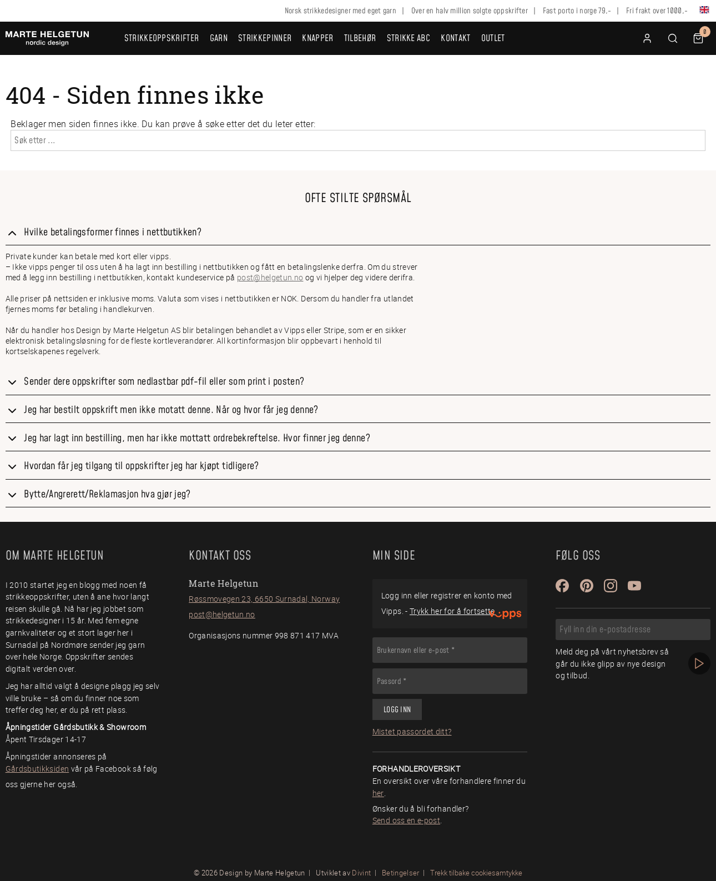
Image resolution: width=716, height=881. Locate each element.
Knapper (317, 38)
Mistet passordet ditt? (412, 731)
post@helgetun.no (270, 277)
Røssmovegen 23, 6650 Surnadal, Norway (264, 598)
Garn (219, 38)
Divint (361, 873)
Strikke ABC (409, 38)
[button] (672, 38)
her (378, 793)
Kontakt (455, 38)
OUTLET (493, 38)
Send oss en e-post (406, 820)
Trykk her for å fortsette (452, 611)
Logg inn (397, 710)
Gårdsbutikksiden (37, 768)
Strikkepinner (264, 38)
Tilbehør (360, 38)
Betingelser (401, 873)
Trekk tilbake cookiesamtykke (476, 873)
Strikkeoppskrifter (161, 38)
